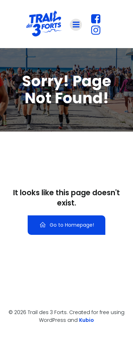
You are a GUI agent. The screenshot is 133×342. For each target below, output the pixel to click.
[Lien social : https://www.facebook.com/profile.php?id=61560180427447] (98, 19)
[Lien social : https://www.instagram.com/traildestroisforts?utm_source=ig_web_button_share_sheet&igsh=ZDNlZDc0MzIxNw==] (98, 30)
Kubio (86, 320)
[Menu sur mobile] (76, 25)
